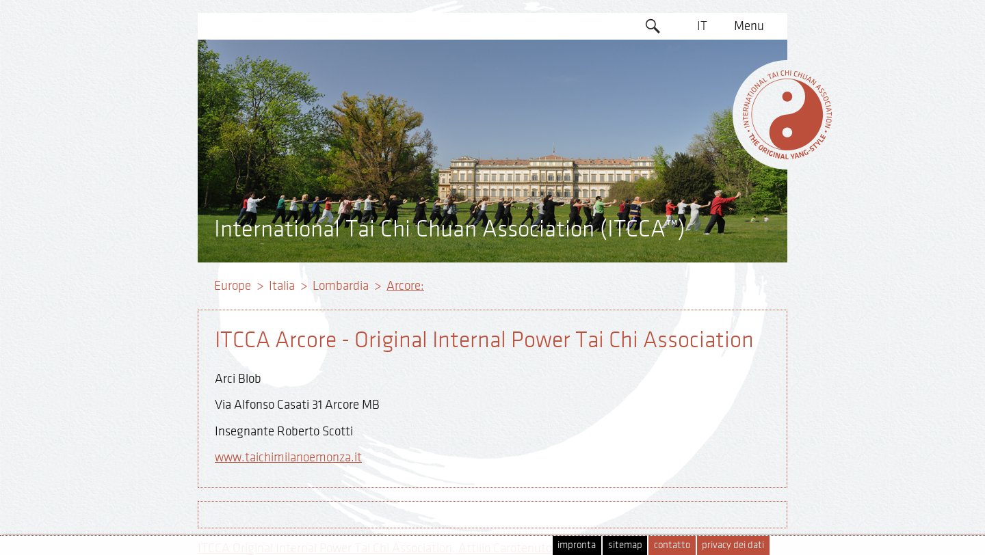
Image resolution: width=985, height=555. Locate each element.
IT (702, 26)
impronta (576, 545)
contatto (672, 545)
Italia (282, 286)
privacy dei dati (733, 545)
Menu (749, 26)
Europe (232, 286)
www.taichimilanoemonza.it (288, 457)
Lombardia (341, 286)
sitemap (625, 545)
